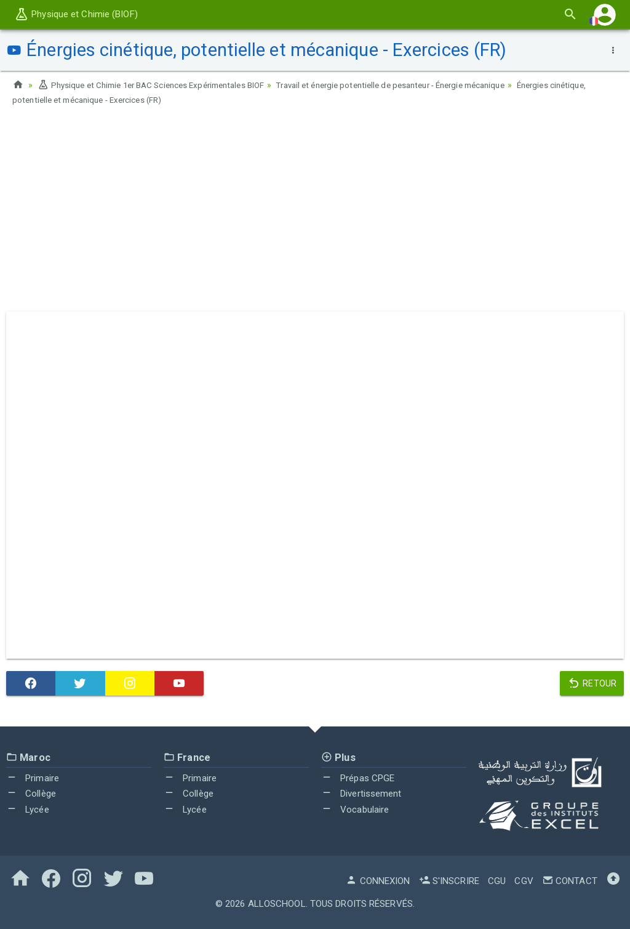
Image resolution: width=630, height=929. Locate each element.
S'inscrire (449, 880)
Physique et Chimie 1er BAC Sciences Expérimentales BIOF (160, 85)
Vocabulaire (355, 808)
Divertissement (361, 792)
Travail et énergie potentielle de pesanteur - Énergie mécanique (418, 85)
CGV (523, 880)
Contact (569, 880)
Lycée (27, 808)
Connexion (378, 880)
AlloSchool (277, 903)
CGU (497, 880)
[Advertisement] (315, 212)
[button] (605, 14)
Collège (31, 792)
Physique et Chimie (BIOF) (76, 14)
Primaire (32, 777)
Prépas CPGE (357, 777)
